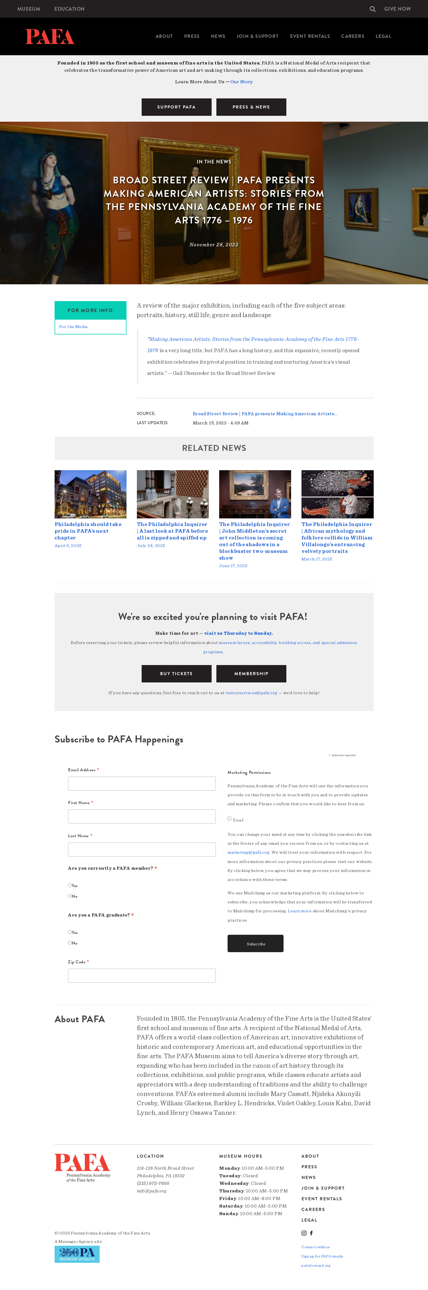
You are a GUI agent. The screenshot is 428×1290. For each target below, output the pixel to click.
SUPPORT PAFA (176, 107)
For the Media (73, 326)
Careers (352, 36)
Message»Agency (76, 1240)
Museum (28, 9)
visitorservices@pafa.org (251, 691)
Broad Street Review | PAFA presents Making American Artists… (265, 413)
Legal (384, 36)
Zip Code (78, 961)
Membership (251, 672)
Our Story (241, 81)
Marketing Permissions (249, 770)
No (74, 894)
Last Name (80, 834)
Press (192, 36)
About (164, 36)
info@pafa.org (152, 1189)
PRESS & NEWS (251, 107)
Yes (75, 884)
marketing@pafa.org (249, 850)
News (218, 36)
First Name (80, 802)
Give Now (397, 9)
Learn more (300, 908)
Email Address (83, 768)
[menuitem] (28, 9)
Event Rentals (310, 36)
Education (69, 9)
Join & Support (258, 36)
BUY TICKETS (176, 672)
